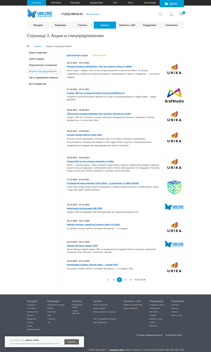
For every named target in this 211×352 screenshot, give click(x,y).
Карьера (174, 308)
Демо (173, 3)
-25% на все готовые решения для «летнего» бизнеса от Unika (99, 113)
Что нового (31, 308)
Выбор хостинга (155, 319)
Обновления (154, 308)
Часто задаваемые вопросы (43, 77)
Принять (72, 342)
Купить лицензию (38, 52)
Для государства (37, 84)
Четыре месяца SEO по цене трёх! (84, 135)
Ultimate (50, 308)
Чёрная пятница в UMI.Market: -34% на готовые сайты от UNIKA (99, 66)
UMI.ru (130, 3)
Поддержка (149, 25)
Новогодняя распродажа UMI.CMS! (84, 208)
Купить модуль (36, 59)
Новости (174, 312)
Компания (172, 25)
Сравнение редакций (56, 305)
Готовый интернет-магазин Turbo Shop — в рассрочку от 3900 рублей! (103, 183)
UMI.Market (56, 3)
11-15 (142, 279)
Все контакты (92, 14)
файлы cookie (32, 340)
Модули (30, 315)
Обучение (153, 326)
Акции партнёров (130, 308)
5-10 (136, 279)
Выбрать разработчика (132, 305)
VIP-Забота (153, 312)
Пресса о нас (176, 315)
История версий (33, 329)
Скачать (83, 25)
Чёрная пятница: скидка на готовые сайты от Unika (93, 224)
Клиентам (36, 3)
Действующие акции (77, 55)
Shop (49, 315)
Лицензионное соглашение (43, 65)
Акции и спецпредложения (43, 71)
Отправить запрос (156, 305)
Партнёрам (75, 3)
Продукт (38, 25)
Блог (115, 3)
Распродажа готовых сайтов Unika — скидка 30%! (92, 264)
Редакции (60, 25)
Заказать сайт (127, 25)
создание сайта (116, 350)
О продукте (31, 305)
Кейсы (29, 326)
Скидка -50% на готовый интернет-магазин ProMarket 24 (95, 93)
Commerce (51, 312)
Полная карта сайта (174, 335)
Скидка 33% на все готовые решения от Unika (90, 161)
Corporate (51, 319)
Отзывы (30, 322)
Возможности (32, 312)
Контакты (175, 305)
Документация (96, 3)
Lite (48, 322)
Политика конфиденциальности (149, 335)
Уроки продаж (150, 3)
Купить (105, 25)
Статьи (152, 322)
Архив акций (99, 55)
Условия (152, 315)
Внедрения (31, 319)
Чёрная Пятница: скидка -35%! (82, 245)
